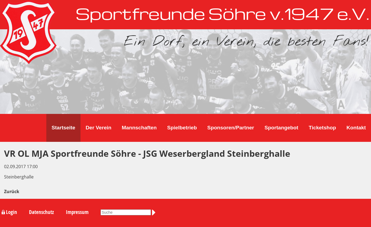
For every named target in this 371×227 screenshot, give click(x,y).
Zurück (11, 191)
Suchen (154, 212)
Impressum (77, 212)
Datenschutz (41, 212)
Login (11, 212)
